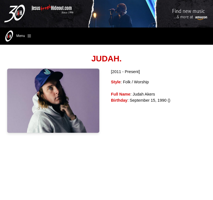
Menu (17, 36)
